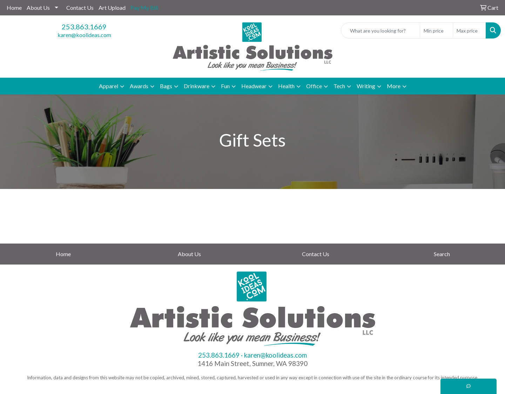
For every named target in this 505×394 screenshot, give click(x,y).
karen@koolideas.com (84, 34)
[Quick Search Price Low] (436, 30)
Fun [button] (225, 86)
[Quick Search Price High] (469, 30)
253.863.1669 (84, 26)
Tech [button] (339, 86)
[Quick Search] (380, 30)
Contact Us (80, 7)
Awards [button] (139, 86)
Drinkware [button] (196, 86)
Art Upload (112, 7)
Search (442, 254)
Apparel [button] (108, 86)
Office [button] (314, 86)
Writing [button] (366, 86)
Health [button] (286, 86)
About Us (38, 7)
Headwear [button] (254, 86)
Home (14, 7)
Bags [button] (166, 86)
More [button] (393, 86)
